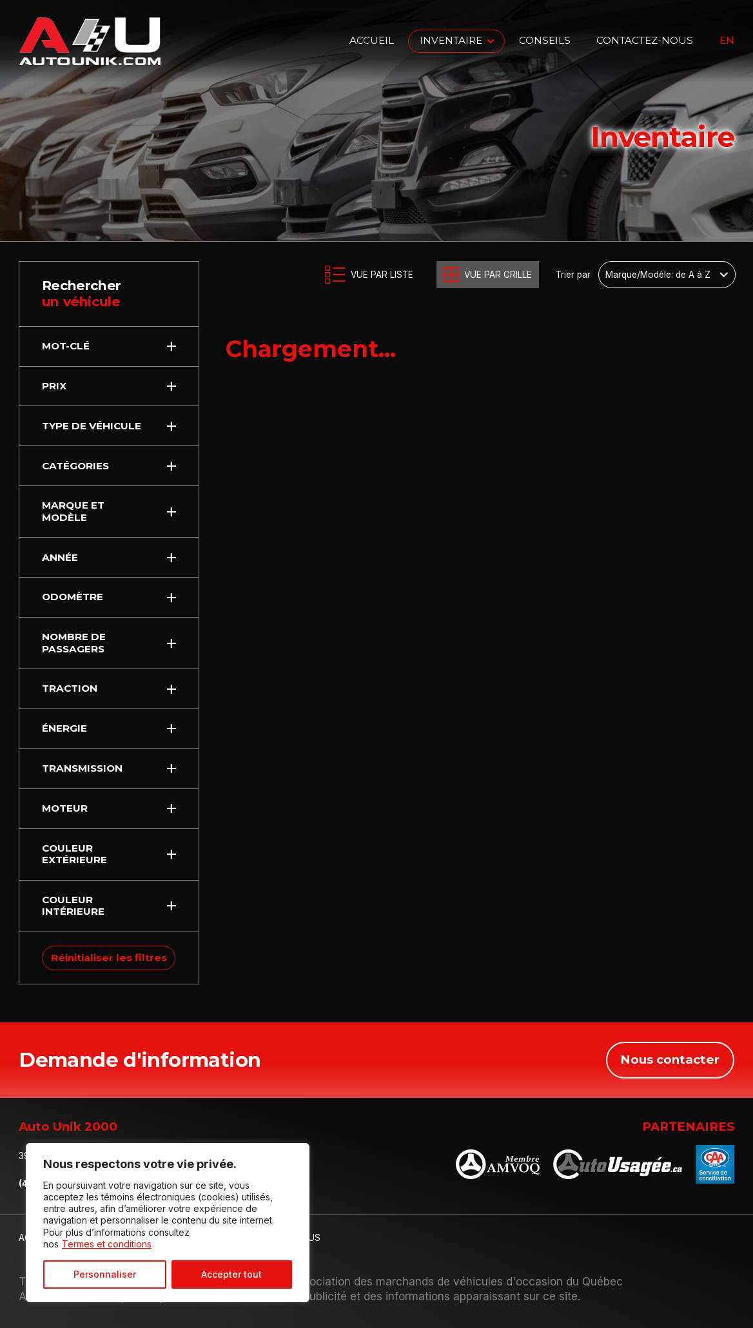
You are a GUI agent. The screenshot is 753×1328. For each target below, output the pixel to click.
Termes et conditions (107, 1243)
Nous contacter (669, 1059)
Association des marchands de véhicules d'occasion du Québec (456, 1281)
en (726, 40)
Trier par (573, 275)
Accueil (371, 40)
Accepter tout (231, 1274)
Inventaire (451, 40)
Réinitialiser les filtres (109, 958)
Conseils (545, 40)
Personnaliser (104, 1274)
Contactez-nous (644, 40)
